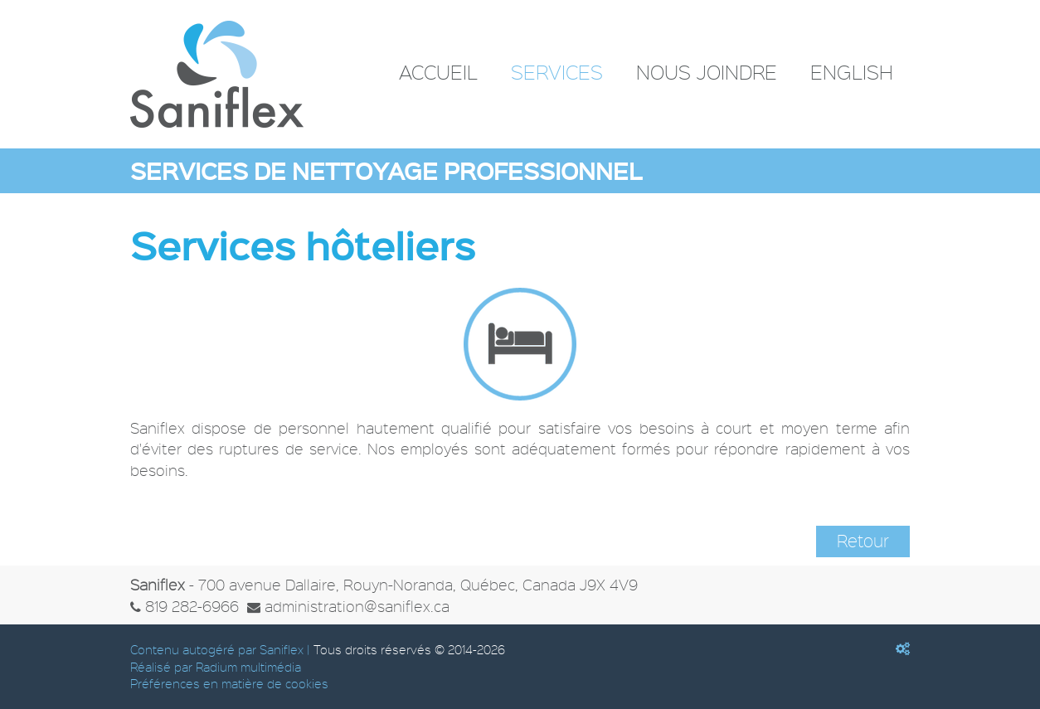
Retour (863, 540)
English (851, 72)
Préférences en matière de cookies (229, 683)
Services (557, 72)
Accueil (438, 72)
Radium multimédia (248, 666)
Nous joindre (706, 72)
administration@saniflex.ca (357, 605)
